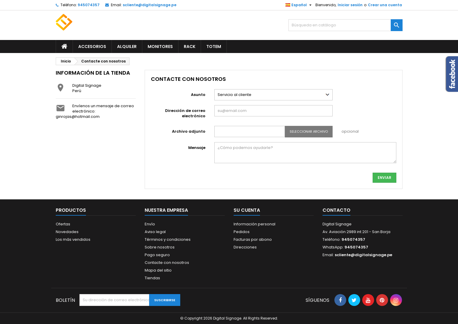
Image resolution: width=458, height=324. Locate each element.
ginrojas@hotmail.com (78, 116)
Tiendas (152, 278)
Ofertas (63, 224)
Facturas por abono (253, 239)
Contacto (336, 210)
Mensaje (196, 147)
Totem (213, 46)
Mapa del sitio (158, 270)
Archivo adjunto (188, 131)
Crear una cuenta (385, 4)
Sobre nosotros (160, 247)
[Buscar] (345, 25)
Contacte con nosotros (167, 262)
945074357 (89, 4)
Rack (189, 46)
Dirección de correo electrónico (185, 113)
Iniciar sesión (350, 4)
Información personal (254, 224)
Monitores (160, 46)
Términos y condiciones (168, 239)
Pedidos (242, 232)
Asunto (198, 94)
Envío (150, 224)
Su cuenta (247, 210)
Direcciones (245, 247)
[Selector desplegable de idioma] (299, 5)
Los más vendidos (73, 239)
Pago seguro (157, 255)
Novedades (67, 232)
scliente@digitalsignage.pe (149, 4)
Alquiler (127, 46)
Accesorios (92, 46)
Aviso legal (155, 232)
